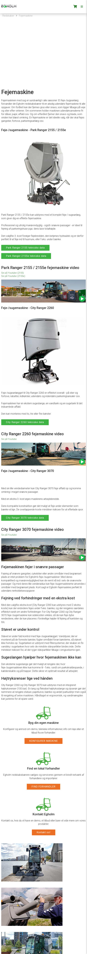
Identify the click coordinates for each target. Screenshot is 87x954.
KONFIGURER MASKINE (43, 740)
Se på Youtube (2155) (12, 272)
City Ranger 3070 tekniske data (25, 517)
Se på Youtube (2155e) (13, 276)
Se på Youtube (9, 439)
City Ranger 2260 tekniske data (25, 422)
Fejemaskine (26, 15)
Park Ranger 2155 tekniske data (25, 247)
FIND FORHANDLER (43, 786)
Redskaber (8, 15)
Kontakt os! (44, 832)
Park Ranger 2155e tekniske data (26, 255)
